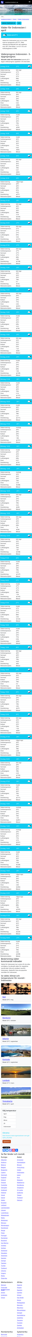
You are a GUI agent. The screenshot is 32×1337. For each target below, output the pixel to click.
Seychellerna (21, 1315)
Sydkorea (20, 1193)
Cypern (3, 1172)
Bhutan (19, 1165)
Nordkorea (20, 1185)
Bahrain (3, 1285)
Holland (3, 1193)
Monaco (3, 1223)
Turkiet (3, 1266)
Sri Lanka (20, 1190)
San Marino (4, 1243)
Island (3, 1198)
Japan (19, 1175)
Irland (3, 1195)
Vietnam (19, 1200)
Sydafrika (20, 1318)
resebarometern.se (11, 2)
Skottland (4, 1250)
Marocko (20, 1305)
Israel (3, 1290)
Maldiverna (20, 1182)
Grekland (4, 1190)
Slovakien (4, 1253)
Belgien (3, 1167)
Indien (19, 1170)
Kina (18, 1177)
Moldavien (4, 1220)
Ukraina (3, 1271)
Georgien (4, 1188)
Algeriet (19, 1285)
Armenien (20, 1160)
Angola (19, 1287)
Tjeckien (3, 1263)
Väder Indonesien (23, 19)
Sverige (3, 1261)
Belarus (3, 1165)
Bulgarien (4, 1170)
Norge (3, 1230)
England (3, 1177)
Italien (3, 1200)
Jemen (3, 1292)
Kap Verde (20, 1298)
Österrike (4, 1278)
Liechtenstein (5, 1208)
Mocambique (21, 1310)
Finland (3, 1182)
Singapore (20, 1188)
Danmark (4, 1175)
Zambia (19, 1325)
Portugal (4, 1235)
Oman (3, 1298)
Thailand (20, 1198)
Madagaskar (21, 1303)
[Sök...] (16, 16)
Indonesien (20, 1172)
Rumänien (4, 1238)
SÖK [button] (19, 23)
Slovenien (4, 1256)
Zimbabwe (20, 1328)
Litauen (3, 1210)
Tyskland (4, 1268)
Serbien (3, 1248)
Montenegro (5, 1225)
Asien (14, 19)
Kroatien (3, 1203)
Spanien (3, 1258)
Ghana (19, 1295)
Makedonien (5, 1215)
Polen (3, 1233)
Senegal (19, 1313)
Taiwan (19, 1195)
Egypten (19, 1290)
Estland (3, 1180)
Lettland (3, 1205)
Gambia (19, 1292)
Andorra (3, 1162)
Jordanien (4, 1295)
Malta (3, 1218)
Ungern (3, 1273)
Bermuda (4, 1334)
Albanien (4, 1160)
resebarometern (6, 19)
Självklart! (7, 1141)
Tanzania (20, 1320)
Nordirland (4, 1228)
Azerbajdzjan (21, 1162)
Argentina (20, 1334)
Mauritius (20, 1308)
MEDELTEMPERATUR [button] (8, 23)
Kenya (19, 1300)
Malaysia (20, 1180)
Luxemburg (4, 1213)
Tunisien (19, 1323)
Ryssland (4, 1240)
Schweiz (3, 1245)
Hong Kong (20, 1167)
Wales (3, 1276)
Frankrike (4, 1185)
